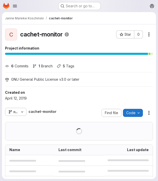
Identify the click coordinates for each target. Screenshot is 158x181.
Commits (16, 66)
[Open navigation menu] (15, 6)
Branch (43, 66)
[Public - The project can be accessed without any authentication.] (67, 34)
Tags (65, 66)
